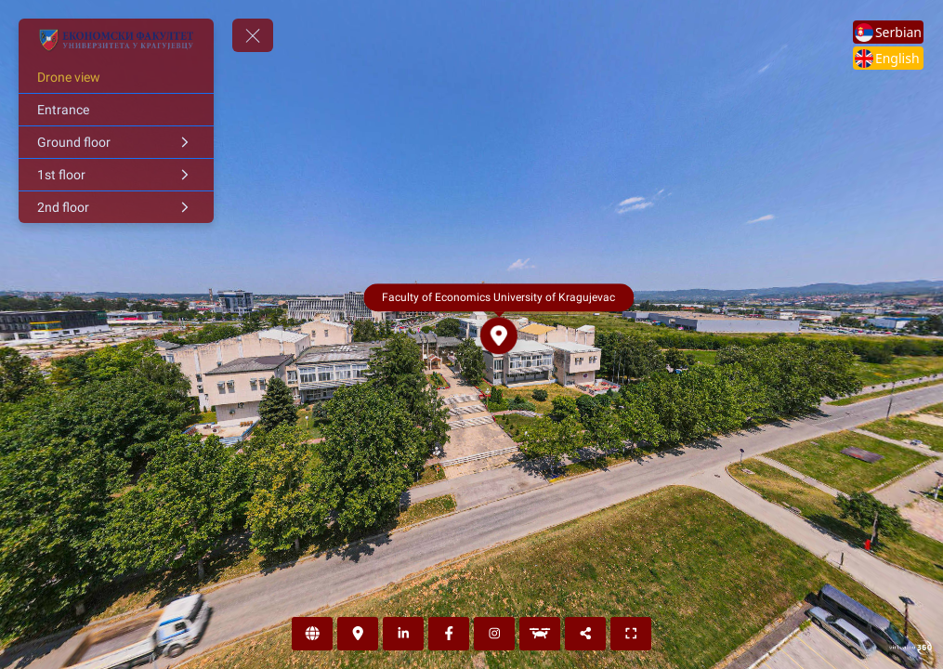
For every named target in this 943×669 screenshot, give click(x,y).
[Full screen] (630, 633)
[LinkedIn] (403, 633)
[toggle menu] (252, 35)
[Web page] (312, 633)
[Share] (585, 633)
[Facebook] (448, 633)
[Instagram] (494, 633)
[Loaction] (357, 633)
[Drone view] (116, 77)
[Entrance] (116, 109)
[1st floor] (116, 174)
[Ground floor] (116, 142)
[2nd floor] (116, 207)
